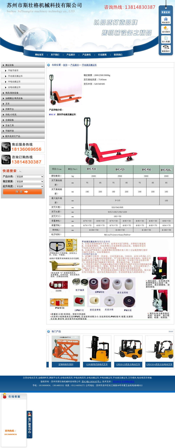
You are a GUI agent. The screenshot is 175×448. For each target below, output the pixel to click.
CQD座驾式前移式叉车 (106, 364)
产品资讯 (86, 55)
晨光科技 (117, 381)
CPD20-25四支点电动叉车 (138, 364)
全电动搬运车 (14, 87)
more (171, 331)
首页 (65, 65)
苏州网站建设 (128, 381)
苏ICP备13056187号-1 (91, 381)
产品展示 (71, 55)
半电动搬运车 (14, 81)
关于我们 (55, 55)
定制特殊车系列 (75, 364)
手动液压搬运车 (15, 76)
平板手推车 (13, 70)
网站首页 (39, 55)
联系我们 (118, 55)
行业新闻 (102, 55)
